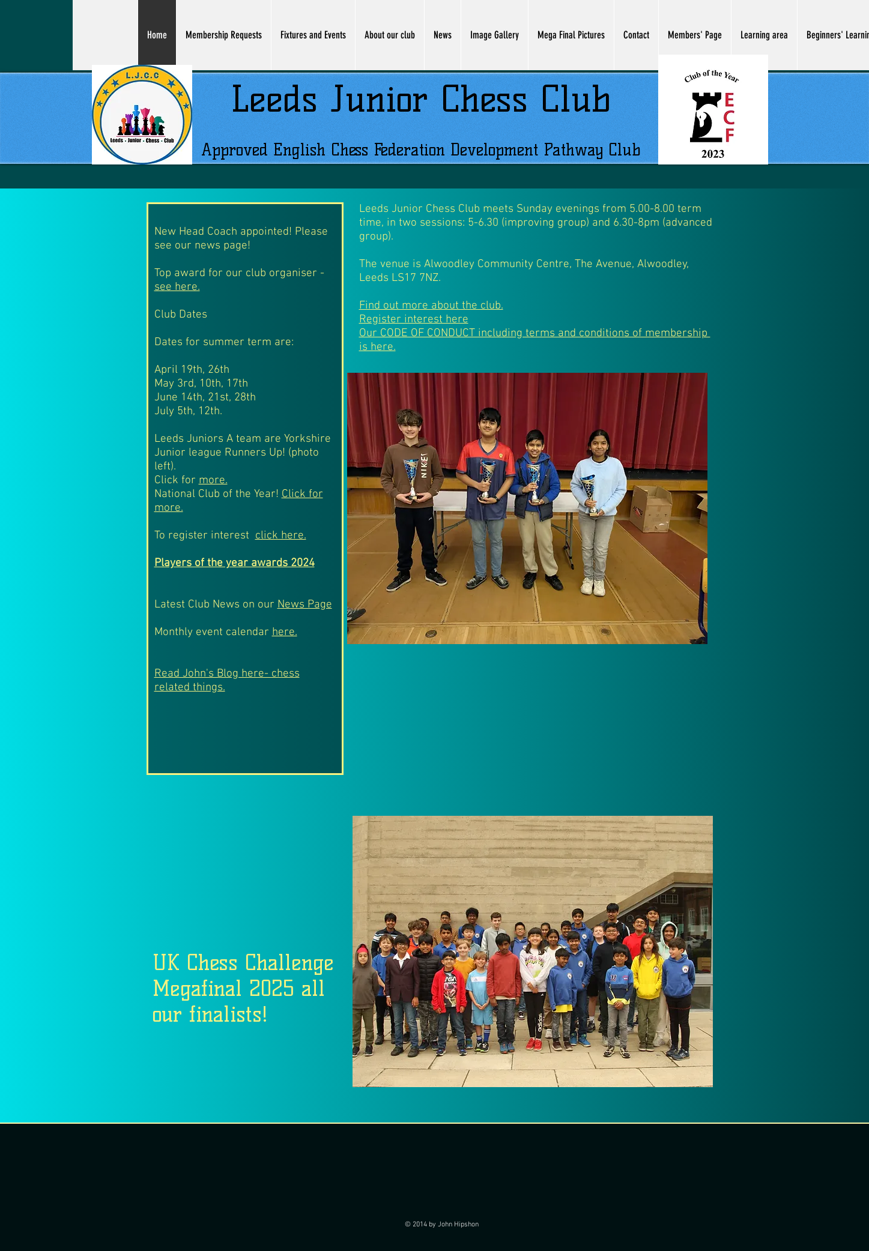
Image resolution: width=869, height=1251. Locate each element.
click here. (280, 536)
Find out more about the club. (431, 306)
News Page (304, 605)
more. (213, 480)
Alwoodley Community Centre (495, 264)
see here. (177, 287)
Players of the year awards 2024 (234, 563)
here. (284, 632)
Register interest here (413, 320)
